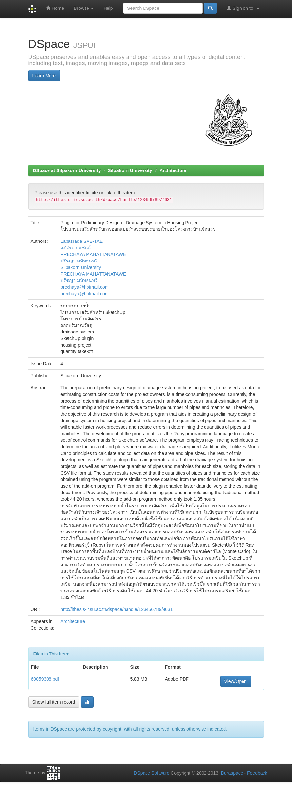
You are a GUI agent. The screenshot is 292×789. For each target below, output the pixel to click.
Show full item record (53, 702)
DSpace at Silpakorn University (67, 170)
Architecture (172, 170)
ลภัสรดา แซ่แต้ (75, 247)
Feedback (257, 773)
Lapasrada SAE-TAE (81, 241)
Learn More (44, 75)
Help (108, 8)
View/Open (235, 681)
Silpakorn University (130, 170)
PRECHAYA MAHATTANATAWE (93, 254)
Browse (84, 8)
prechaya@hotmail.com (84, 287)
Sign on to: (243, 8)
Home (55, 8)
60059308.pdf (45, 679)
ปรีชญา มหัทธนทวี (79, 260)
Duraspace (232, 773)
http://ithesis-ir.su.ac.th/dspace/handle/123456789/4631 (116, 609)
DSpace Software (151, 773)
